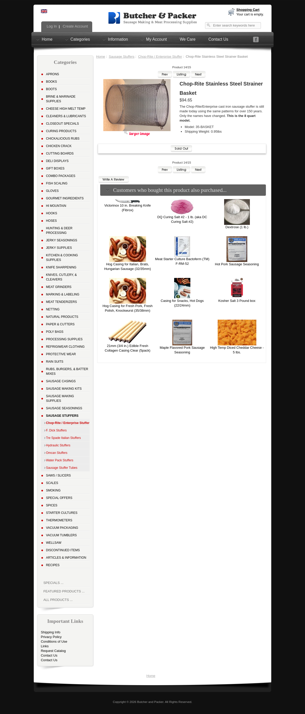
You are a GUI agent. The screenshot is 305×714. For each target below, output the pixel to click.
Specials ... (53, 583)
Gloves (52, 191)
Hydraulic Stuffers (58, 445)
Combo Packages (60, 176)
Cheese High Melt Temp (65, 108)
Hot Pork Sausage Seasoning (237, 264)
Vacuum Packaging (62, 528)
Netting (53, 309)
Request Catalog (53, 651)
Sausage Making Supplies (60, 398)
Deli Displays (57, 161)
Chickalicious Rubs (62, 138)
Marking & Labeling (62, 294)
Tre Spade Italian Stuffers (63, 438)
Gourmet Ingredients (64, 198)
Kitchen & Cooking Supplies (62, 257)
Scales (52, 483)
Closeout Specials (62, 123)
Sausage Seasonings (64, 408)
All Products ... (58, 600)
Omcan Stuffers (56, 453)
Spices (51, 505)
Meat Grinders (58, 287)
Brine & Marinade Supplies (60, 99)
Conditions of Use (54, 641)
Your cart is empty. (250, 14)
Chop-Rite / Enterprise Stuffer (160, 56)
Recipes (53, 565)
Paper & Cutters (60, 324)
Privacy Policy (51, 637)
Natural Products (62, 317)
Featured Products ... (63, 591)
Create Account (75, 26)
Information (118, 39)
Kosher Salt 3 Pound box (237, 301)
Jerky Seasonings (61, 240)
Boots (51, 89)
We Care (188, 39)
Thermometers (59, 520)
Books (51, 81)
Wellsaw (53, 543)
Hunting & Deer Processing (59, 230)
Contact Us (218, 39)
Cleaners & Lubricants (66, 116)
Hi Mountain (56, 206)
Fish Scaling (56, 183)
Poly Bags (54, 332)
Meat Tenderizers (61, 302)
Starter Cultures (61, 513)
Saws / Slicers (58, 475)
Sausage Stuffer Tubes (61, 468)
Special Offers (59, 498)
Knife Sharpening (61, 267)
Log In (51, 26)
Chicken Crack (58, 146)
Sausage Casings (60, 381)
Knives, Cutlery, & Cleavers (61, 277)
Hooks (51, 213)
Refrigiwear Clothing (65, 346)
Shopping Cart (248, 10)
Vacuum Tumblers (61, 535)
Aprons (52, 74)
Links (44, 646)
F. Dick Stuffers (56, 430)
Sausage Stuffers (121, 56)
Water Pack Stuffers (59, 460)
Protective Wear (61, 354)
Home (47, 39)
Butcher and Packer (150, 701)
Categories (80, 39)
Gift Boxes (55, 168)
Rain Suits (54, 361)
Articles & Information (66, 557)
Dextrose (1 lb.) (236, 227)
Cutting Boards (59, 153)
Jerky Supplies (59, 248)
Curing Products (61, 131)
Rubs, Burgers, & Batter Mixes (67, 371)
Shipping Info (50, 632)
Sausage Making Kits (64, 388)
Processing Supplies (64, 339)
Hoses (51, 221)
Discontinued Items (63, 550)
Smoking (53, 490)
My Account (156, 39)
